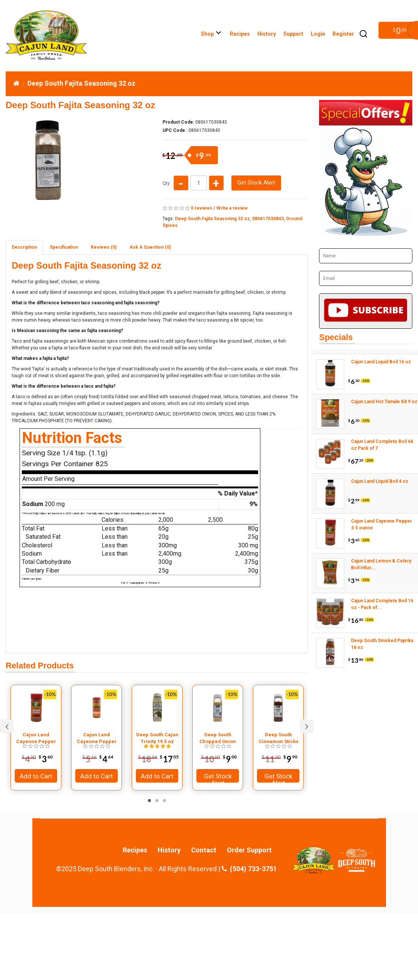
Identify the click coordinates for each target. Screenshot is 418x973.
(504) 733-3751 (249, 869)
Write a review (232, 208)
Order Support (249, 850)
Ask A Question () (150, 247)
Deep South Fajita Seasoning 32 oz (81, 83)
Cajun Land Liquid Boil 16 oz (381, 361)
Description (24, 247)
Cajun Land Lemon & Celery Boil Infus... (381, 564)
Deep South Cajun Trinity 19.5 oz (157, 738)
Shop (211, 34)
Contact (203, 850)
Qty (166, 183)
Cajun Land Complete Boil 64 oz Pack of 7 (382, 445)
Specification (64, 247)
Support (293, 34)
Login (318, 34)
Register (343, 34)
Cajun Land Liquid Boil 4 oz (379, 481)
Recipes (240, 34)
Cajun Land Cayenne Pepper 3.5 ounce (36, 738)
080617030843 (268, 218)
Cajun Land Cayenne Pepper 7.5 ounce (97, 738)
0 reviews (201, 208)
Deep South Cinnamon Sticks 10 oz (278, 738)
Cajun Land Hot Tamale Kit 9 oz (384, 401)
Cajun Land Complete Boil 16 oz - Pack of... (382, 604)
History (266, 34)
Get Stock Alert (256, 182)
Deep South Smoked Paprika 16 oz (382, 644)
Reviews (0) (104, 247)
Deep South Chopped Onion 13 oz (217, 738)
